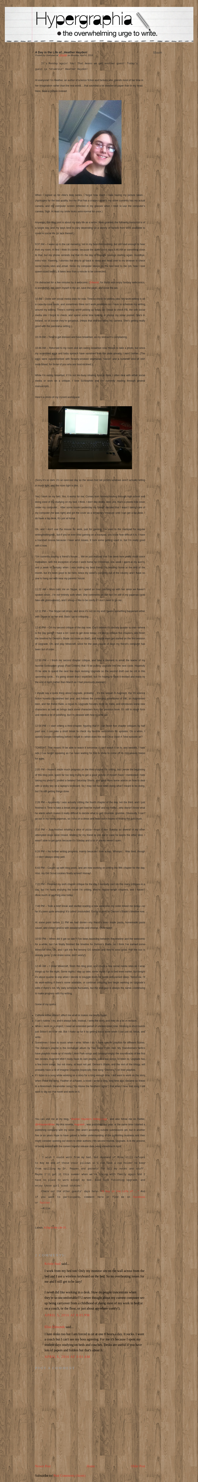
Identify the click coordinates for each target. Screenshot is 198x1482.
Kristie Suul (53, 1263)
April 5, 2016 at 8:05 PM (67, 1315)
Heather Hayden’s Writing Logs (89, 1119)
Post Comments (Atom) (69, 1475)
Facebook (139, 1197)
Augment (79, 1124)
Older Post (138, 1466)
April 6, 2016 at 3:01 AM (67, 1356)
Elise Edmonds (55, 1327)
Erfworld (94, 282)
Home (91, 1466)
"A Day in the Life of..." (120, 1191)
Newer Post (43, 1466)
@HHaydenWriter (45, 1124)
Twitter (45, 1202)
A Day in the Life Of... (56, 1227)
